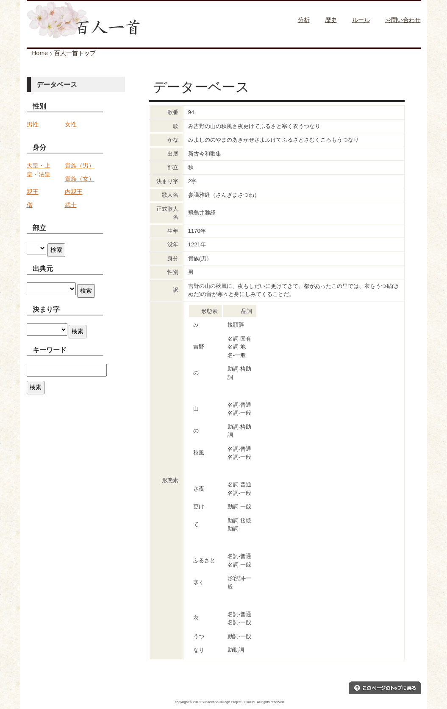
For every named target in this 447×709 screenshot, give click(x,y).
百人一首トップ (75, 53)
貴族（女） (79, 178)
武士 (71, 204)
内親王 (74, 191)
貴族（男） (79, 165)
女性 (71, 124)
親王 (33, 191)
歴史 (331, 20)
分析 (304, 20)
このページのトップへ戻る (385, 687)
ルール (361, 20)
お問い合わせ (403, 20)
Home (40, 53)
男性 (33, 124)
